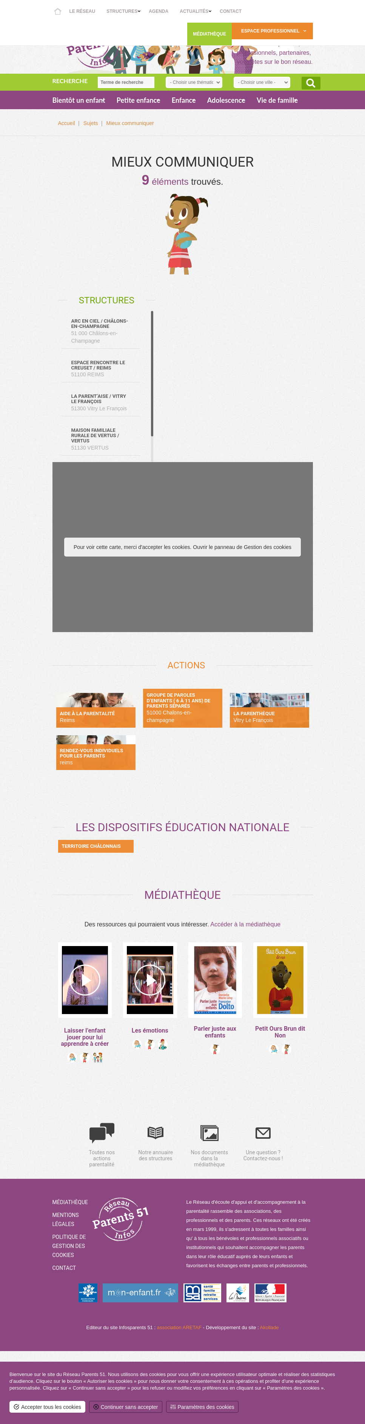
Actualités (194, 11)
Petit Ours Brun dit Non (280, 1032)
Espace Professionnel (270, 31)
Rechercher (311, 83)
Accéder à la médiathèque (245, 924)
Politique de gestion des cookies (69, 1246)
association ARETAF (179, 1327)
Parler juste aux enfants (215, 1032)
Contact (231, 11)
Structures (121, 11)
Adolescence (226, 100)
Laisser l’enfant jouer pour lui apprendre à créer (85, 1037)
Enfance (184, 100)
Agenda (158, 11)
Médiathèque (209, 34)
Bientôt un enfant (78, 100)
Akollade (269, 1327)
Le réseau (82, 11)
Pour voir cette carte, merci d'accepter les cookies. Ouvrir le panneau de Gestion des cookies (182, 547)
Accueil (58, 11)
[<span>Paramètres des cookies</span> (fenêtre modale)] (202, 1407)
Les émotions (150, 1030)
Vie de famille (277, 100)
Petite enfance (138, 100)
